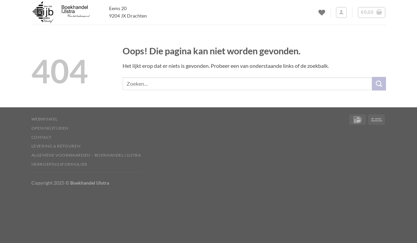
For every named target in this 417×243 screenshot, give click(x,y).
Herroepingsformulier (59, 164)
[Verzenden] (379, 83)
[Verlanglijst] (321, 12)
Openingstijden (50, 128)
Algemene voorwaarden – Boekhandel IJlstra (86, 155)
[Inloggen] (341, 12)
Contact (41, 137)
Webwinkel (44, 119)
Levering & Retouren (56, 145)
